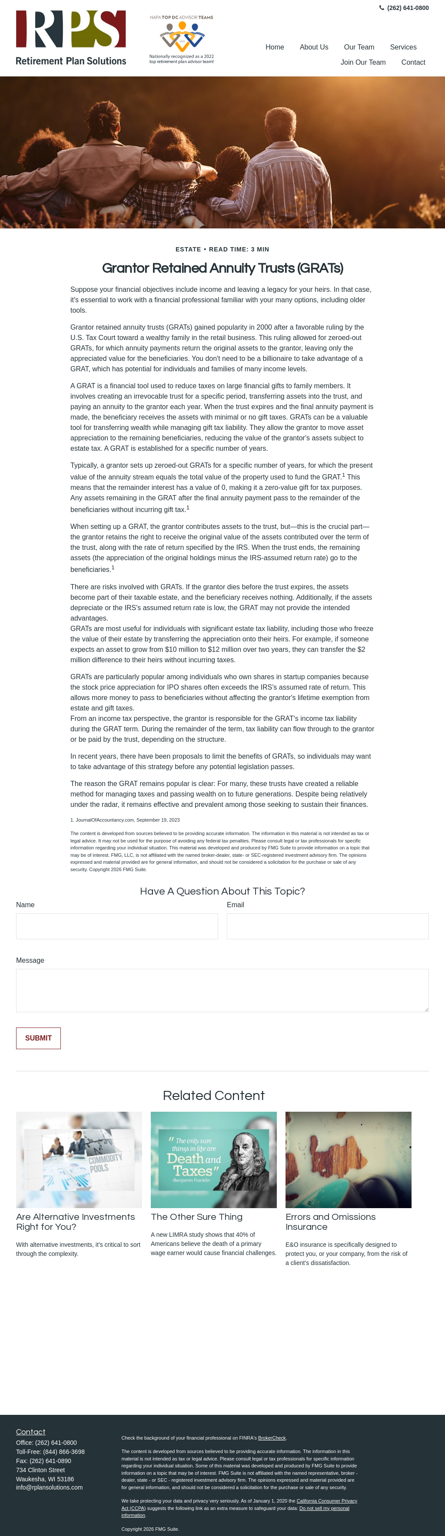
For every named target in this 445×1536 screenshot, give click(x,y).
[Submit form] (38, 1038)
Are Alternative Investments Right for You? (75, 1222)
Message (30, 960)
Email (235, 904)
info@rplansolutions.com (49, 1487)
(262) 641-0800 (403, 7)
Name (25, 904)
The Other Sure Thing (196, 1217)
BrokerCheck (272, 1437)
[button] (275, 47)
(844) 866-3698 (64, 1451)
